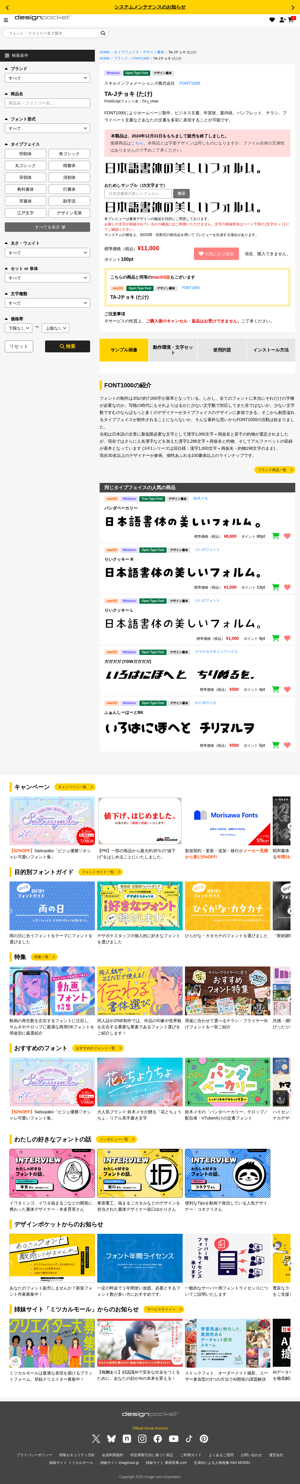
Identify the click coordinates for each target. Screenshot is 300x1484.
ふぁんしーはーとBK (123, 713)
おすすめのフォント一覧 (95, 1049)
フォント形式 (20, 119)
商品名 (14, 93)
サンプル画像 (124, 350)
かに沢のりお (205, 703)
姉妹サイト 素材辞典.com (166, 1463)
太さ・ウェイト (22, 243)
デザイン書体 (153, 52)
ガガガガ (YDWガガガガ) (127, 662)
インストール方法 (271, 350)
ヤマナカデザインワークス (216, 653)
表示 (181, 193)
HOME (105, 52)
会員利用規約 (112, 1456)
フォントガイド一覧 (98, 873)
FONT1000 (140, 58)
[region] (197, 207)
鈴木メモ (201, 499)
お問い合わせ (251, 1456)
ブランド (16, 68)
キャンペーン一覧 (72, 788)
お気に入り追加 (216, 253)
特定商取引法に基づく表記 (151, 1456)
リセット (18, 346)
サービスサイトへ (161, 1310)
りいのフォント (207, 550)
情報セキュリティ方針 (77, 1456)
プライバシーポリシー (34, 1456)
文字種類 (16, 293)
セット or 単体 (21, 268)
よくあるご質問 (221, 1456)
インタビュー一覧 (114, 1140)
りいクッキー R (118, 560)
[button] (7, 8)
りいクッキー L (118, 611)
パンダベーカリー (121, 509)
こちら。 (139, 143)
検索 (67, 346)
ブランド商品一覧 (272, 471)
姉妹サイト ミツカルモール (71, 1463)
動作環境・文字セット (173, 350)
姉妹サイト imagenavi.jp (119, 1463)
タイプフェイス (126, 52)
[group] (52, 829)
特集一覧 (41, 958)
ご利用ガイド (191, 1456)
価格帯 (14, 319)
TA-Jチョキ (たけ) (129, 297)
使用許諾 (222, 350)
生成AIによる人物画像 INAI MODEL (222, 1463)
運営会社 (276, 1456)
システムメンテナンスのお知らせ (150, 6)
